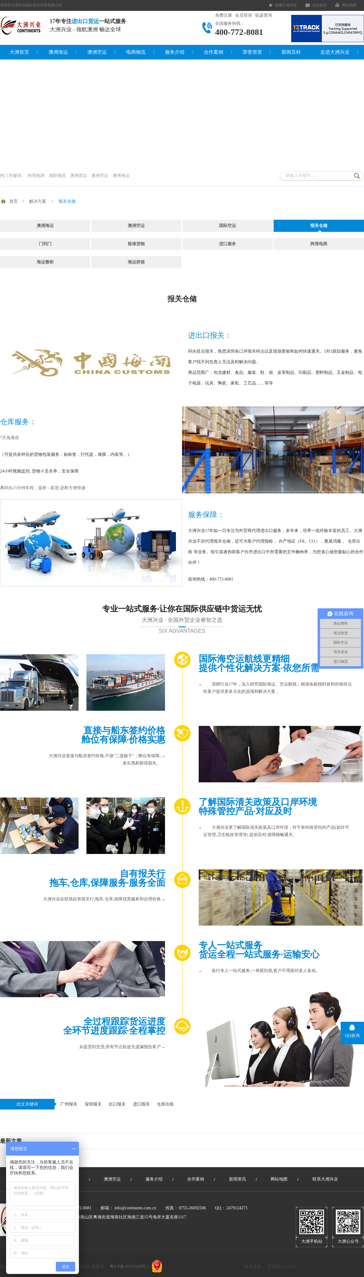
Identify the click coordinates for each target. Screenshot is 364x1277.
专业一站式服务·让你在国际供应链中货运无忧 (182, 619)
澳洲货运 (78, 175)
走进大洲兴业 (334, 52)
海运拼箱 (136, 262)
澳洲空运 (97, 52)
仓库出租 (165, 1104)
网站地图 (349, 5)
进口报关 (141, 1104)
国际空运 (227, 225)
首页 (13, 201)
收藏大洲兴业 (286, 5)
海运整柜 (45, 262)
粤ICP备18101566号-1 (129, 1266)
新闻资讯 (237, 1179)
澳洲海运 (58, 52)
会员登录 (243, 15)
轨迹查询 (263, 15)
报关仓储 (67, 201)
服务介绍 (174, 52)
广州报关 (68, 1104)
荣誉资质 (252, 52)
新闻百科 (291, 52)
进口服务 (227, 244)
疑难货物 (136, 244)
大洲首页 (19, 52)
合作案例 (213, 52)
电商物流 (136, 52)
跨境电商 (36, 175)
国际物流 (57, 175)
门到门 (45, 244)
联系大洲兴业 (325, 1179)
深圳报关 (93, 1104)
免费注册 (223, 15)
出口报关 (117, 1104)
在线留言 (319, 5)
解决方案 (37, 201)
